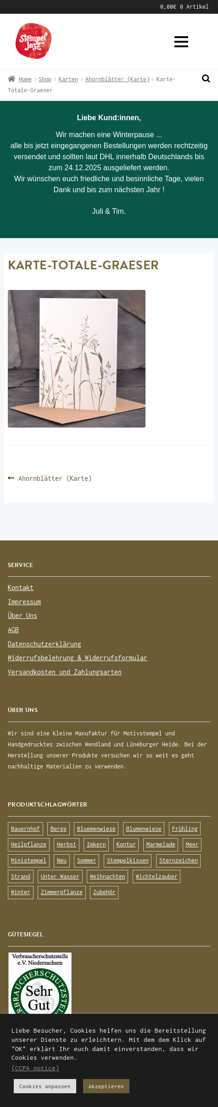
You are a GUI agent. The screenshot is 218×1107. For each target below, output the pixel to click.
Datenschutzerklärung (44, 644)
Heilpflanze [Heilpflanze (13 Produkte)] (28, 844)
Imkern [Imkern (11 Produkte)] (96, 844)
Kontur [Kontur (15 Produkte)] (126, 844)
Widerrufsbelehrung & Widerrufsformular (77, 658)
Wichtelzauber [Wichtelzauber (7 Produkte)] (157, 876)
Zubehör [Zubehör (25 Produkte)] (104, 892)
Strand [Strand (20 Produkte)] (20, 876)
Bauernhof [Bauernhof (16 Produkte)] (25, 828)
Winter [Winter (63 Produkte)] (20, 892)
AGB (13, 630)
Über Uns (22, 615)
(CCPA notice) (35, 1068)
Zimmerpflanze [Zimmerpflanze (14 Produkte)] (62, 892)
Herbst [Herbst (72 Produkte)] (66, 844)
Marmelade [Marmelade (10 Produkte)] (160, 844)
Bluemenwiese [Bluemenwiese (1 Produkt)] (96, 828)
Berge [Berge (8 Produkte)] (58, 828)
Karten (68, 79)
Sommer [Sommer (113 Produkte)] (86, 860)
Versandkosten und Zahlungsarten (65, 672)
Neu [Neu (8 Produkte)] (62, 860)
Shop (45, 79)
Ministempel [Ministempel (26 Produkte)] (28, 860)
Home (25, 79)
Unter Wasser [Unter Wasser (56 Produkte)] (60, 876)
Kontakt (21, 587)
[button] (181, 41)
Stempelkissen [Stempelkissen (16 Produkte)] (128, 860)
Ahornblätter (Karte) (117, 79)
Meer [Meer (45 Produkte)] (192, 844)
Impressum (24, 602)
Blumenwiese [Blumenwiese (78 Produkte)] (144, 828)
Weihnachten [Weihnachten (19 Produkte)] (107, 876)
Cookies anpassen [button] (45, 1086)
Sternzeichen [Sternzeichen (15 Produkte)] (178, 860)
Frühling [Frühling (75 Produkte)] (185, 828)
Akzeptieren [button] (106, 1086)
